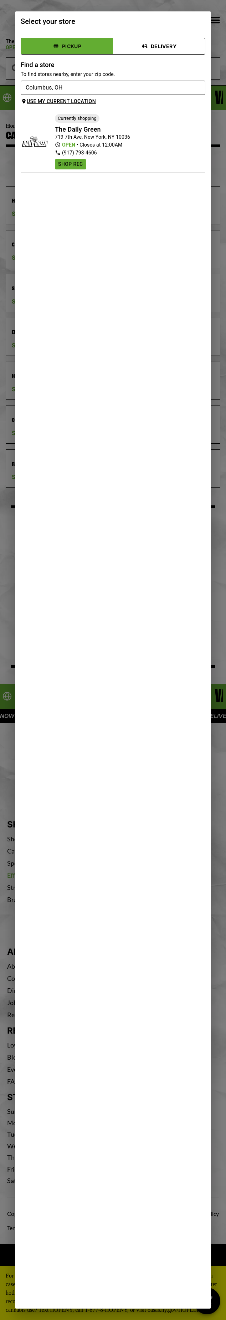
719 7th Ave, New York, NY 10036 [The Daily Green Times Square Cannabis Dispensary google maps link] (92, 137)
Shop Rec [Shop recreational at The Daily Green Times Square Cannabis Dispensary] (70, 164)
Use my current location (58, 101)
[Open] (201, 88)
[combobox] (107, 88)
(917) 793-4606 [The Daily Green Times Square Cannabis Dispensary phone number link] (76, 153)
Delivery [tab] (159, 46)
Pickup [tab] (67, 46)
